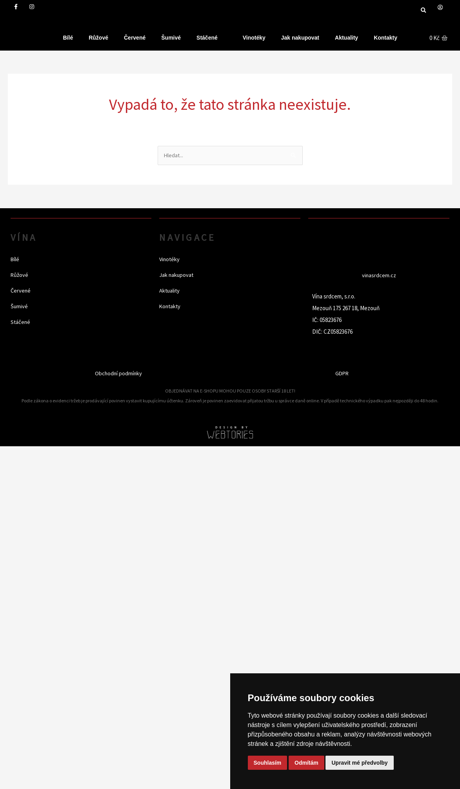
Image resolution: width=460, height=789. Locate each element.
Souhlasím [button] (268, 763)
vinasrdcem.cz (379, 275)
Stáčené (207, 38)
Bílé (68, 38)
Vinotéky (254, 38)
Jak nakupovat (300, 38)
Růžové (98, 38)
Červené (134, 38)
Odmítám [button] (306, 763)
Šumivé (171, 38)
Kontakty (385, 38)
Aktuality (346, 38)
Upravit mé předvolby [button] (359, 763)
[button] (423, 10)
